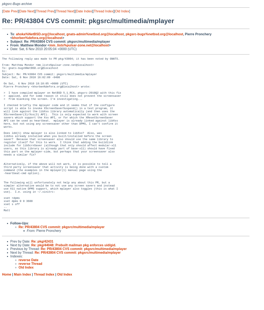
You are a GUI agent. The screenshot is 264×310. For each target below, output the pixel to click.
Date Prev (10, 11)
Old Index (122, 11)
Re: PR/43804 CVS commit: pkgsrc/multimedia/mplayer (62, 258)
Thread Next (65, 11)
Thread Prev (45, 11)
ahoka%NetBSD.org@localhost (40, 34)
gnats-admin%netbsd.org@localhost (95, 34)
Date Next (26, 11)
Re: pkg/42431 (42, 273)
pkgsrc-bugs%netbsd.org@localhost (154, 34)
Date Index (84, 11)
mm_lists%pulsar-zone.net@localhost (79, 45)
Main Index (22, 306)
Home (6, 306)
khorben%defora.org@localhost (37, 38)
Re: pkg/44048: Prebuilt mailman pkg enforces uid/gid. (73, 276)
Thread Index (103, 11)
